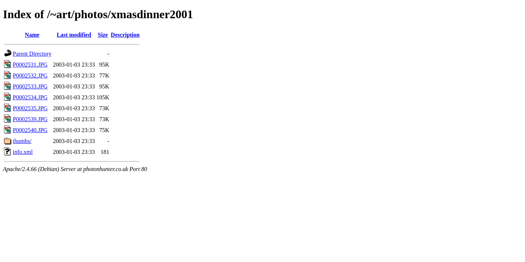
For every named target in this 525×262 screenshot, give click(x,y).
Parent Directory (32, 54)
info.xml (23, 152)
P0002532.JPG (30, 75)
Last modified (74, 35)
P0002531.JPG (30, 64)
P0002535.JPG (30, 108)
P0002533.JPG (30, 86)
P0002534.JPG (30, 97)
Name (32, 35)
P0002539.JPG (30, 119)
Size (103, 35)
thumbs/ (22, 141)
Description (125, 35)
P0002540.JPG (30, 130)
